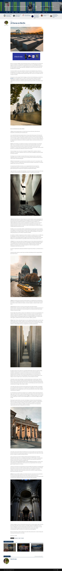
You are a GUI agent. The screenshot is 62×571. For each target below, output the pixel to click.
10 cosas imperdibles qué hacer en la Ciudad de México (9, 15)
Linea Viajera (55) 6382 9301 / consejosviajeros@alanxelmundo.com (16, 6)
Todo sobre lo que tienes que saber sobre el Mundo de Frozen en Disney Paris (36, 16)
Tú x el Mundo (39, 546)
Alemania (16, 538)
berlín (19, 538)
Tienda (43, 12)
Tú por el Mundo (37, 12)
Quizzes (16, 12)
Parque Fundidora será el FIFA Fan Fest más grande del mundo (55, 16)
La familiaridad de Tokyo (37, 547)
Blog (11, 21)
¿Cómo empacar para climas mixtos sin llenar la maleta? (18, 15)
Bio (9, 12)
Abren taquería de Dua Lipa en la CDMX (28, 15)
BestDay (11, 78)
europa (22, 538)
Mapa (13, 12)
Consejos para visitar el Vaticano (46, 15)
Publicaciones (30, 12)
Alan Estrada (6, 25)
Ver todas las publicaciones (39, 556)
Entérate (9, 545)
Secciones (34, 546)
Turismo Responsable (23, 12)
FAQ (46, 12)
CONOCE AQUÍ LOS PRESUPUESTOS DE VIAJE (47, 6)
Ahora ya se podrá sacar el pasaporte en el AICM (9, 548)
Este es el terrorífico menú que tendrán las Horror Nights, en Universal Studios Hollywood (23, 547)
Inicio (7, 12)
